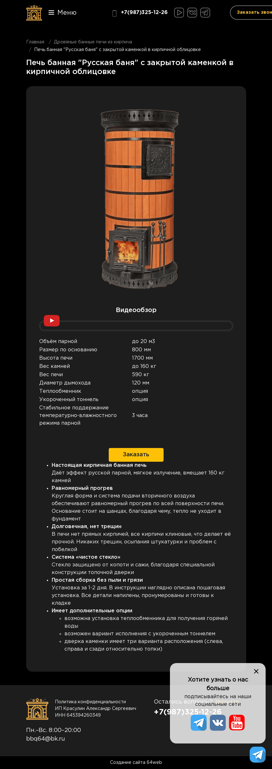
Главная (35, 42)
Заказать (136, 454)
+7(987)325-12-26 (139, 13)
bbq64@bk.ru (45, 739)
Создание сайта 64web (136, 763)
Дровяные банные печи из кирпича (93, 42)
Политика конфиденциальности (90, 702)
